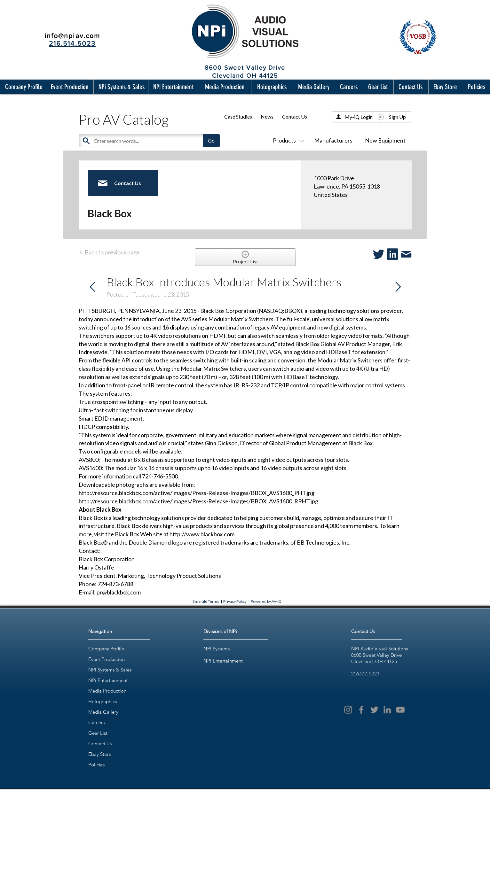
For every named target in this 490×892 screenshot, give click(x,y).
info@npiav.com (72, 35)
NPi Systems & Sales (109, 670)
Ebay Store (99, 754)
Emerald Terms (206, 601)
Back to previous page (109, 252)
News (267, 116)
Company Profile (106, 649)
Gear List (97, 733)
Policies (96, 765)
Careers (96, 722)
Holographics (102, 701)
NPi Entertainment (108, 680)
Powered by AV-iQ (266, 601)
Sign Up (397, 117)
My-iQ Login (358, 117)
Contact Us (294, 116)
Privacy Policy (235, 601)
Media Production (107, 691)
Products (287, 140)
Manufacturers (333, 140)
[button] (22, 87)
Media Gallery (103, 712)
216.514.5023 (365, 674)
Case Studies (238, 116)
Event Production (106, 659)
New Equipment (385, 140)
